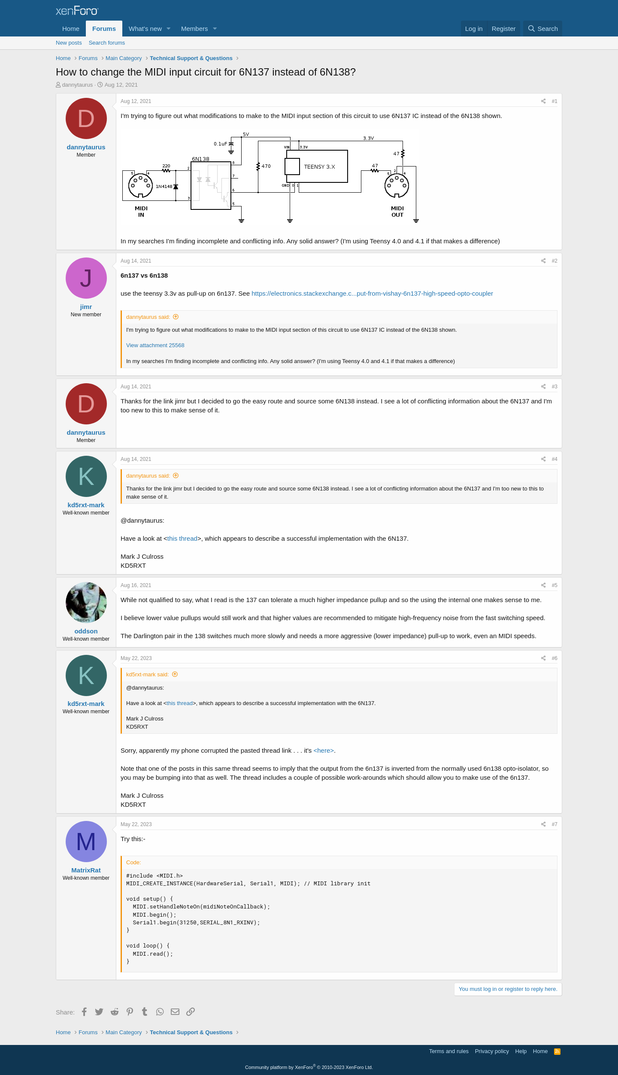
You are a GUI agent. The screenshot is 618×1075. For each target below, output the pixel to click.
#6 (554, 658)
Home (70, 28)
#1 (554, 101)
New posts (69, 42)
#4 (554, 459)
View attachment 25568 (155, 345)
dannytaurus (77, 85)
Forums (104, 28)
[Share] (543, 101)
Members (194, 28)
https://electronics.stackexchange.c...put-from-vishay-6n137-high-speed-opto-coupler (372, 293)
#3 (554, 387)
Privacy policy (492, 1051)
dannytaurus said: (148, 317)
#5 (554, 585)
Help (521, 1051)
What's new (145, 28)
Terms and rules (449, 1051)
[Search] (542, 28)
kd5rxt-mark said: (147, 674)
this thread (182, 538)
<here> (324, 750)
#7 (554, 824)
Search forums (107, 42)
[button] (169, 28)
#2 (554, 261)
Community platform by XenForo (309, 1067)
